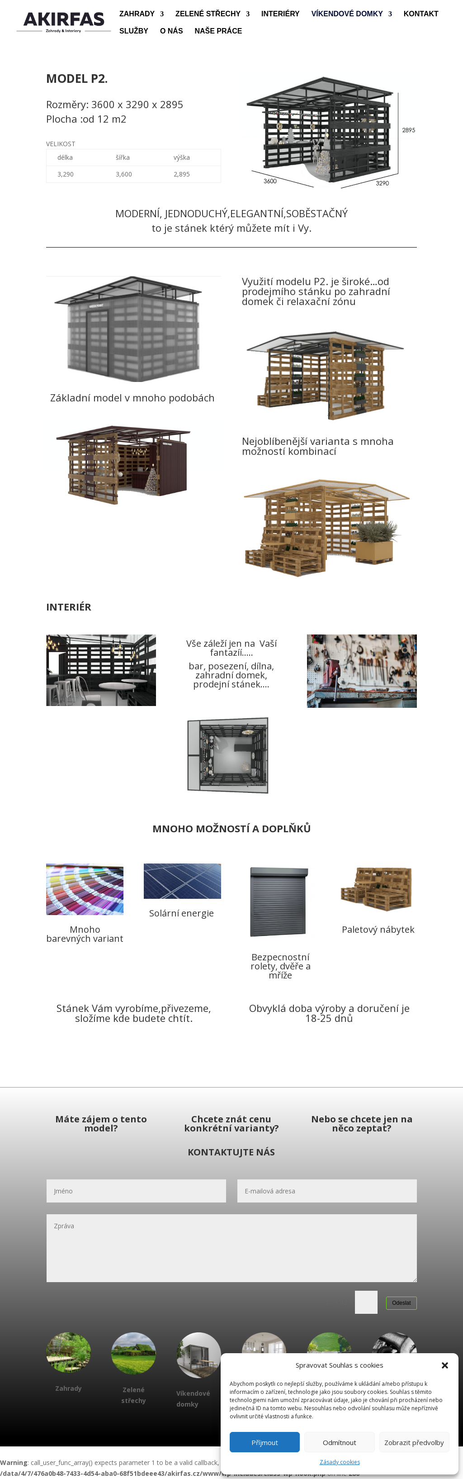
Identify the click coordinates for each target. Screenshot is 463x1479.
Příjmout (264, 1442)
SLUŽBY (133, 31)
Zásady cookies (340, 1462)
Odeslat (401, 1303)
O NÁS (171, 31)
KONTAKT (421, 14)
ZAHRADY (137, 14)
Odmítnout (339, 1442)
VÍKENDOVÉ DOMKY (347, 14)
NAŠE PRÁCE (218, 31)
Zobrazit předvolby (414, 1442)
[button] (444, 1365)
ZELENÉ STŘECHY (208, 14)
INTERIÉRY (280, 14)
